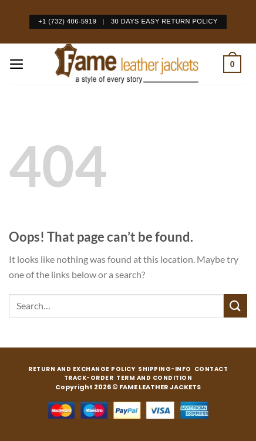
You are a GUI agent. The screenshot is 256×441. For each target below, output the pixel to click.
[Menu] (17, 64)
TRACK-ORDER (89, 378)
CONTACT (211, 369)
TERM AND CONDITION (154, 378)
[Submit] (235, 305)
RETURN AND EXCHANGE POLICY (81, 369)
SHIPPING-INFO (164, 369)
